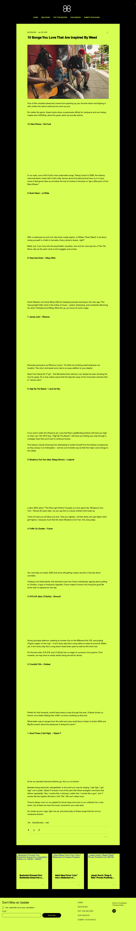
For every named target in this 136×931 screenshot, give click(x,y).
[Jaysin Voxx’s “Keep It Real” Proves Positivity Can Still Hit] (103, 863)
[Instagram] (114, 911)
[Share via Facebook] (28, 830)
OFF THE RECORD (85, 911)
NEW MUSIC (83, 907)
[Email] (21, 915)
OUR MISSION (84, 915)
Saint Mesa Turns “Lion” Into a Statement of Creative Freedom (66, 876)
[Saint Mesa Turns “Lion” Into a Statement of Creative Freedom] (68, 863)
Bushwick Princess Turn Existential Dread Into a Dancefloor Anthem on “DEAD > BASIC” (31, 876)
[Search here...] (121, 4)
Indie (47, 822)
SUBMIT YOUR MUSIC (85, 920)
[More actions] (107, 32)
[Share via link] (39, 830)
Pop (29, 822)
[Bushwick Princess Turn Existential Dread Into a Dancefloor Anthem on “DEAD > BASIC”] (32, 863)
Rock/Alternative (38, 822)
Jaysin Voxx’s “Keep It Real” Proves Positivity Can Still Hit (101, 876)
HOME (80, 902)
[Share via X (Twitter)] (34, 830)
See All (117, 849)
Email (4, 911)
